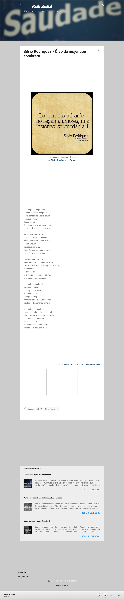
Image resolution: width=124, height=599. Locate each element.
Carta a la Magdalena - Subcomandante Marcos (43, 498)
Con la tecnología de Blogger (62, 581)
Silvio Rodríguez (65, 364)
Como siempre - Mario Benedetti (37, 521)
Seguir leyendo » (90, 490)
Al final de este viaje (90, 364)
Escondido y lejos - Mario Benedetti (38, 475)
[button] (99, 50)
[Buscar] (103, 5)
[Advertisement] (62, 31)
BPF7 (39, 409)
